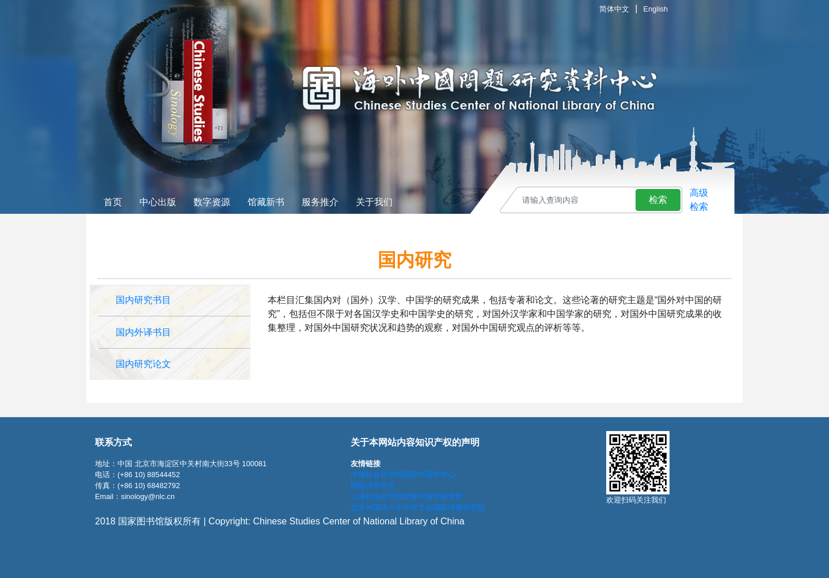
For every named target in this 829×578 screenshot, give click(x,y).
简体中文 (614, 9)
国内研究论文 (143, 364)
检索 (658, 200)
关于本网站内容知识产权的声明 (415, 442)
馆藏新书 (266, 202)
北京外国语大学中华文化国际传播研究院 (418, 507)
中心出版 (157, 202)
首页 (113, 202)
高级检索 (699, 199)
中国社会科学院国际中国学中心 (403, 474)
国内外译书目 (143, 332)
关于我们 (374, 202)
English (655, 9)
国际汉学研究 (373, 485)
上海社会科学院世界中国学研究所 (407, 496)
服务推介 (320, 202)
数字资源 (211, 202)
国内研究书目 (143, 300)
